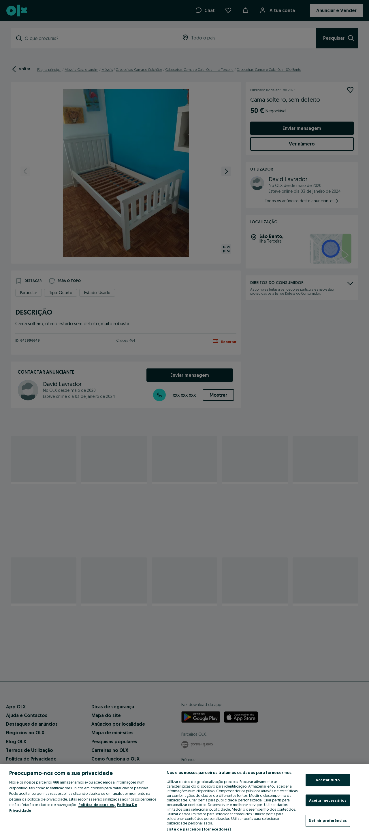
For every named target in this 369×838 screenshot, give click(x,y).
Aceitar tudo (328, 780)
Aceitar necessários (328, 800)
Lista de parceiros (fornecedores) (199, 829)
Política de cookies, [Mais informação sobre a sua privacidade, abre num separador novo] (97, 804)
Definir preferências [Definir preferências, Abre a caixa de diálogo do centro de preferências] (328, 820)
